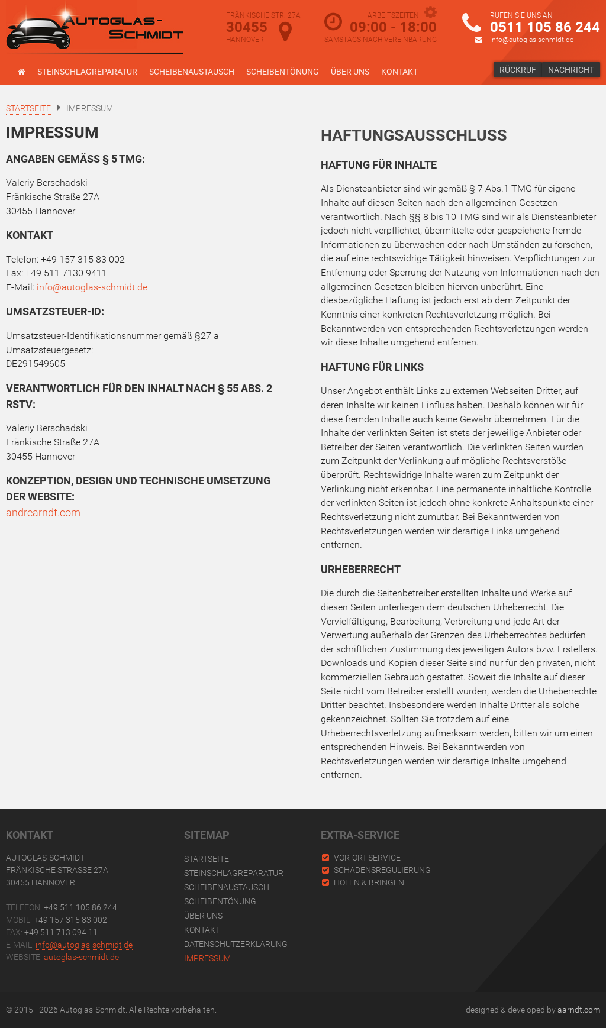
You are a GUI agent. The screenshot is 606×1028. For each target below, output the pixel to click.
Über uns (350, 71)
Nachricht (571, 70)
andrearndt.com (43, 512)
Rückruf (517, 70)
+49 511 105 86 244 (80, 907)
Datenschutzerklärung (236, 944)
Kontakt (399, 71)
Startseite (206, 859)
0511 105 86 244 (545, 27)
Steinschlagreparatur (87, 71)
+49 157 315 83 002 (70, 919)
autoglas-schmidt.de (81, 957)
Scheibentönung (282, 71)
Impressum (207, 958)
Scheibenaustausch (191, 71)
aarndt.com (578, 1009)
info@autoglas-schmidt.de (531, 39)
